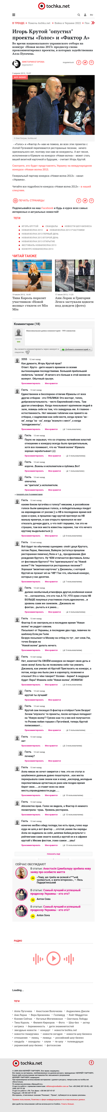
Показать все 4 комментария (29, 494)
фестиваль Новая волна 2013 (39, 245)
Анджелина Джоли (77, 1011)
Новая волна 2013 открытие (38, 241)
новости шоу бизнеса (79, 1033)
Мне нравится (51, 383)
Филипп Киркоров (44, 1022)
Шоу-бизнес (20, 77)
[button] (85, 14)
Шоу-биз (74, 1022)
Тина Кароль (21, 1022)
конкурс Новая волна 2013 (37, 249)
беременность (36, 1026)
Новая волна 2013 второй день (40, 237)
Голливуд (59, 1015)
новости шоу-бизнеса (78, 226)
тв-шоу (59, 1041)
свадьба (19, 1041)
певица (47, 1037)
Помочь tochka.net (39, 23)
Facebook (47, 208)
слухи (47, 1041)
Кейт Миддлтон (78, 1015)
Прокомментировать (30, 383)
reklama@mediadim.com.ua (57, 1086)
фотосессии (54, 1045)
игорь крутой (30, 226)
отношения (21, 1037)
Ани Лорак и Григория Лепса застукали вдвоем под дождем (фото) (74, 302)
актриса (19, 1026)
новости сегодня (53, 1033)
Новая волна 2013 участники (67, 230)
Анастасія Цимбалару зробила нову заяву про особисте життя (60, 870)
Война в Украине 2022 (68, 23)
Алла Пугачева (23, 1011)
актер (86, 1022)
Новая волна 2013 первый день (40, 234)
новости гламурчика (26, 1033)
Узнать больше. (67, 1104)
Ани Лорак (20, 1015)
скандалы (51, 226)
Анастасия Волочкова (49, 1011)
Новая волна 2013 (32, 230)
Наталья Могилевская (49, 1018)
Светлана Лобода (77, 1018)
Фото (62, 1022)
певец (35, 1037)
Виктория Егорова (33, 62)
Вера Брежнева (40, 1015)
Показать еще (53, 854)
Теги (17, 1001)
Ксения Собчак (23, 1018)
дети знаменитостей (61, 1026)
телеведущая (75, 1041)
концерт (45, 1030)
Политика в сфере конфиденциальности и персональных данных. (58, 1100)
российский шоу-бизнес (69, 1037)
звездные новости (25, 1030)
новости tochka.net (65, 1030)
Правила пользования (21, 1100)
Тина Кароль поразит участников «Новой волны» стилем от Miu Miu (30, 303)
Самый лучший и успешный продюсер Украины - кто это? (55, 891)
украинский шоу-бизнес (28, 1045)
